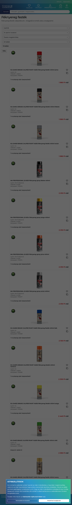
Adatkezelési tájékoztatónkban (32, 497)
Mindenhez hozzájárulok (54, 500)
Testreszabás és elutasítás (23, 500)
